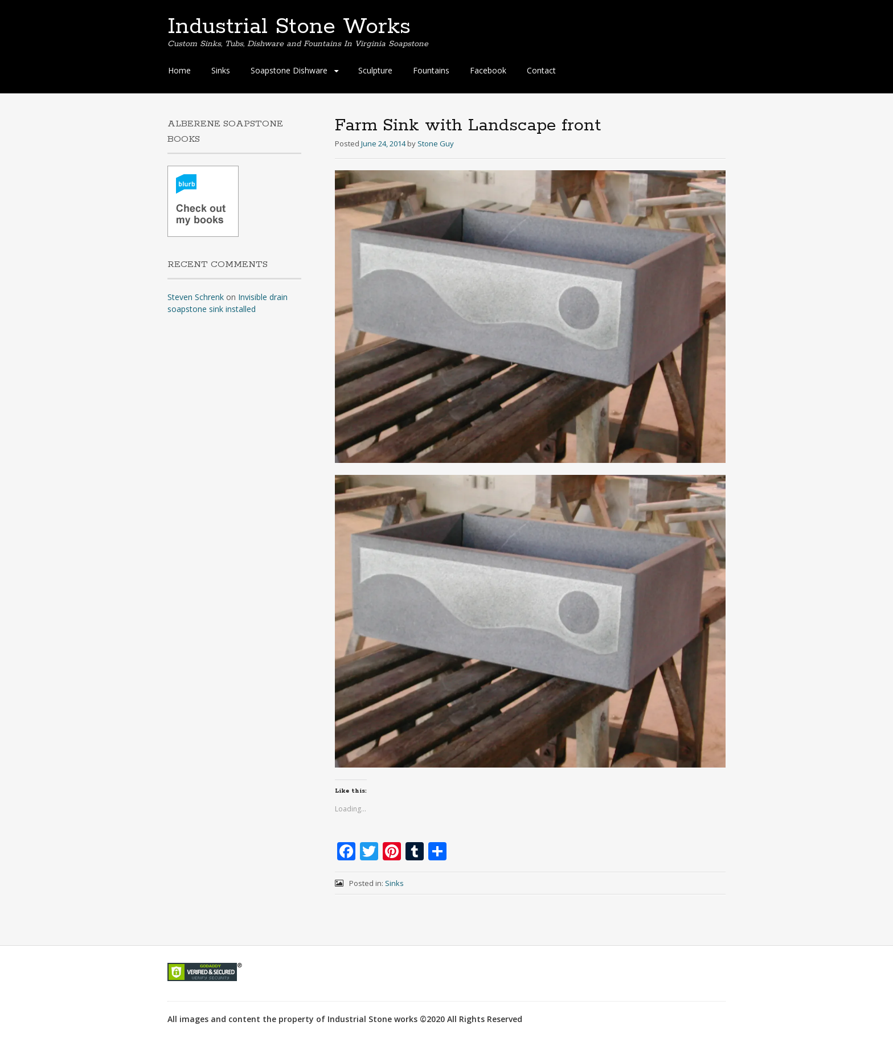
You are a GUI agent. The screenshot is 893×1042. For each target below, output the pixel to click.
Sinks (220, 70)
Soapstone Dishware (289, 70)
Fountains (431, 70)
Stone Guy (435, 143)
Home (179, 70)
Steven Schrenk (195, 297)
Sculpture (375, 70)
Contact (541, 70)
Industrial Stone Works (289, 27)
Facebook (488, 70)
